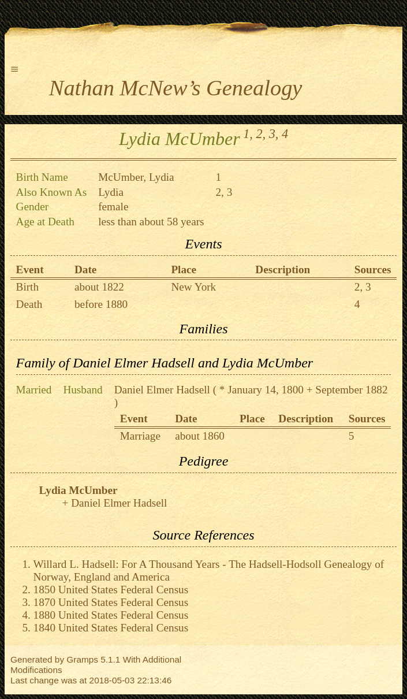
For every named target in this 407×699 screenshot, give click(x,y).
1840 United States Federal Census (111, 628)
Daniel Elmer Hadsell (162, 390)
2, (261, 134)
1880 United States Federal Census (111, 615)
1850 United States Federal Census (111, 589)
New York (193, 287)
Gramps (82, 659)
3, (274, 134)
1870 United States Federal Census (111, 602)
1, (248, 134)
